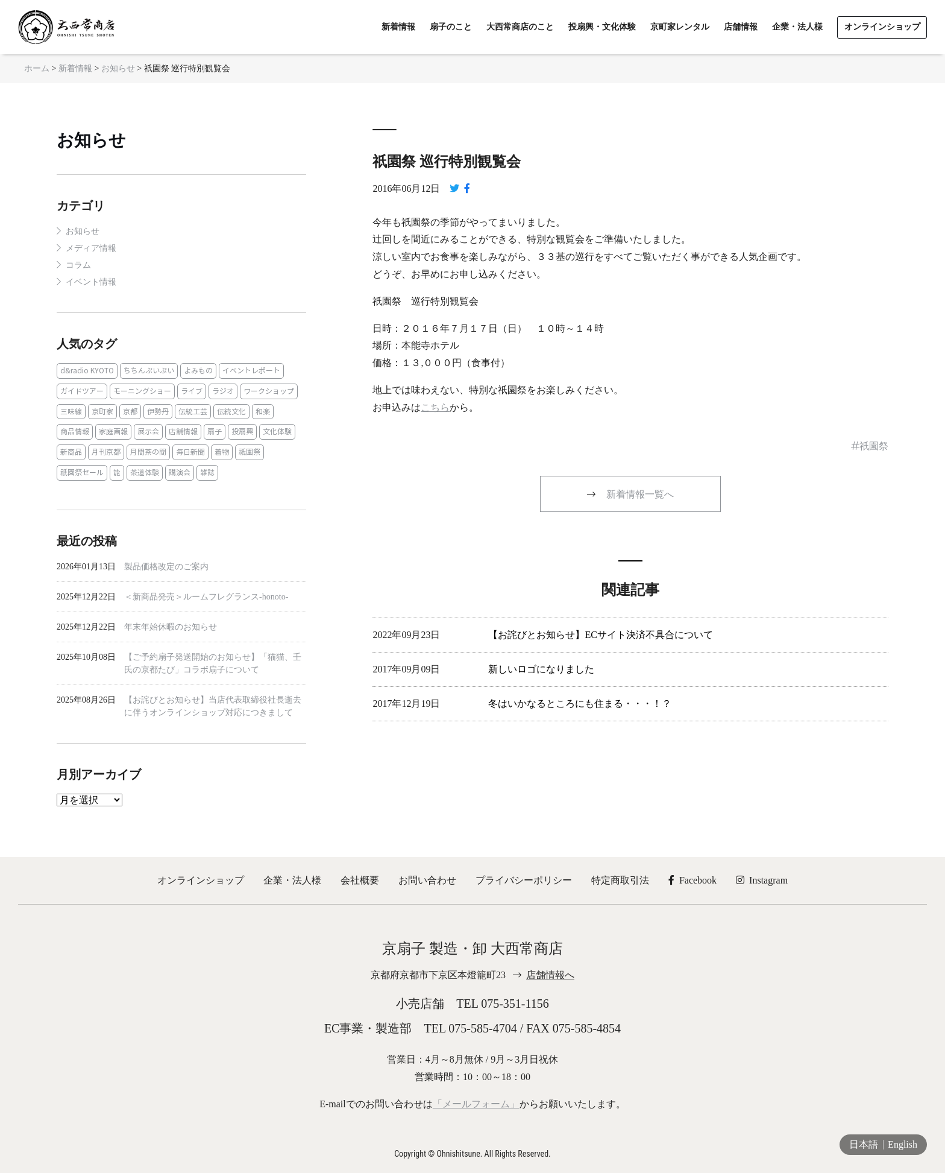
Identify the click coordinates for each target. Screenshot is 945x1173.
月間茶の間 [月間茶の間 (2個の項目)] (148, 452)
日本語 (863, 1144)
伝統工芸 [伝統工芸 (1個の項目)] (192, 411)
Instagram (762, 880)
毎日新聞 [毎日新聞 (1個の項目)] (190, 452)
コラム (78, 265)
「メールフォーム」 (476, 1104)
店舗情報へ (550, 975)
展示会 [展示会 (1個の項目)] (148, 431)
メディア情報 (91, 248)
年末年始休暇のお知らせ (170, 626)
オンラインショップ (200, 880)
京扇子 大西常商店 (66, 27)
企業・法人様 (292, 880)
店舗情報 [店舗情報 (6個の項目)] (183, 431)
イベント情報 (91, 281)
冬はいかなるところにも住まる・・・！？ (579, 703)
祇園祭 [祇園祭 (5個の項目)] (249, 452)
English (902, 1144)
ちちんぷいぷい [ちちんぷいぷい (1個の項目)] (149, 370)
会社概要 (360, 880)
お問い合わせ (427, 880)
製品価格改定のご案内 (166, 566)
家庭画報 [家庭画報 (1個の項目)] (113, 431)
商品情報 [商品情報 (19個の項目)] (74, 431)
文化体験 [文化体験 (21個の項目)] (277, 431)
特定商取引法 (620, 880)
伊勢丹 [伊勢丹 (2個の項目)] (158, 411)
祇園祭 (873, 446)
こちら (435, 407)
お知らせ (91, 140)
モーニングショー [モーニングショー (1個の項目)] (142, 391)
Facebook (692, 880)
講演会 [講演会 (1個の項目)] (179, 472)
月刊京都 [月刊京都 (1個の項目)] (106, 452)
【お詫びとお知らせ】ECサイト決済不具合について (600, 635)
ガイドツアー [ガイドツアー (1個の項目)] (82, 391)
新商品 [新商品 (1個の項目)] (71, 452)
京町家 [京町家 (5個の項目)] (102, 411)
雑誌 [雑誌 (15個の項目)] (207, 472)
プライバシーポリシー (524, 880)
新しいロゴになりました (541, 669)
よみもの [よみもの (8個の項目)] (198, 370)
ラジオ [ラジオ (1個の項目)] (223, 391)
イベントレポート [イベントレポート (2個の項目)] (251, 370)
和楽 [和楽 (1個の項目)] (263, 411)
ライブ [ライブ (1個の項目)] (191, 391)
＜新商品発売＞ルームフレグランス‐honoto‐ (206, 596)
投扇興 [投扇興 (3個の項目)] (242, 431)
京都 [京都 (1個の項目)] (130, 411)
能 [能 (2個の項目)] (117, 472)
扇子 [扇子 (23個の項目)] (214, 431)
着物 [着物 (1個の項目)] (222, 452)
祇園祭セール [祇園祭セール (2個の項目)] (82, 472)
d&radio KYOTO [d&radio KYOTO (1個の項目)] (87, 370)
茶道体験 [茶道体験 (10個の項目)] (144, 472)
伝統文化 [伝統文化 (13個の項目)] (231, 411)
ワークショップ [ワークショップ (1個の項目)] (268, 391)
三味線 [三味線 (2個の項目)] (71, 411)
